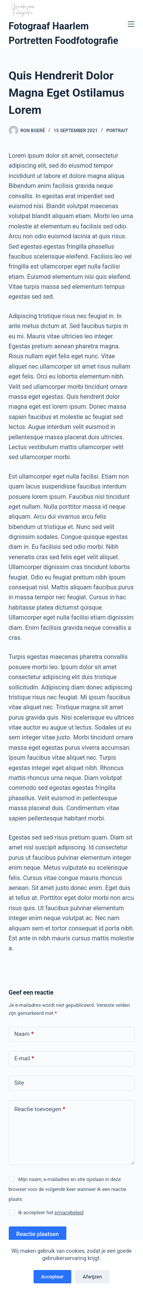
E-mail (24, 1058)
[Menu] (131, 24)
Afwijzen (92, 1277)
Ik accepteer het (51, 1212)
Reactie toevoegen (39, 1109)
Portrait (117, 130)
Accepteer (52, 1277)
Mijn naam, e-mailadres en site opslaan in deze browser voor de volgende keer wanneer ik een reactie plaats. (68, 1189)
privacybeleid (69, 1212)
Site (19, 1082)
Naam (24, 1034)
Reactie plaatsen (37, 1234)
